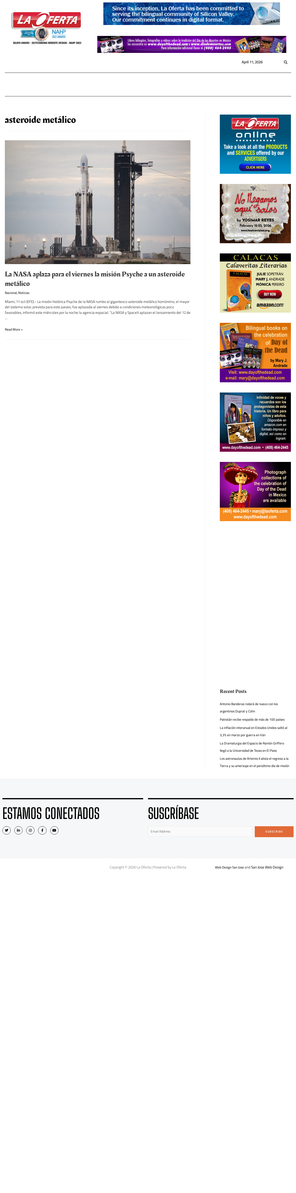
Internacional (80, 84)
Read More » (15, 329)
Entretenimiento (181, 84)
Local (29, 84)
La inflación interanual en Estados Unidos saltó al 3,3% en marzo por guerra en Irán (251, 738)
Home (12, 84)
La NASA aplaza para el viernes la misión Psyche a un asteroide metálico (95, 279)
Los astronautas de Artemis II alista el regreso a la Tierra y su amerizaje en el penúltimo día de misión (255, 773)
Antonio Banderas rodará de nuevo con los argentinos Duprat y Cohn (252, 707)
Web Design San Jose (229, 882)
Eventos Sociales (216, 84)
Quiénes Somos (268, 84)
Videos (241, 84)
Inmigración (130, 84)
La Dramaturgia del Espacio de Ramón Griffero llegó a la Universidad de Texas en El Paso (255, 754)
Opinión (152, 84)
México (107, 84)
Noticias (26, 292)
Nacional (51, 84)
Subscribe (274, 846)
